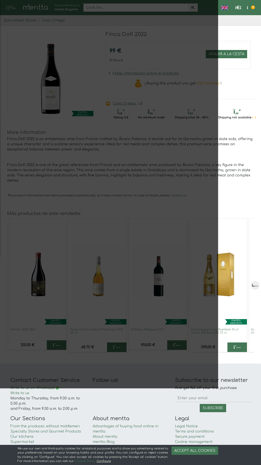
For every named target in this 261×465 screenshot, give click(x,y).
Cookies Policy (85, 461)
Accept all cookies (194, 451)
